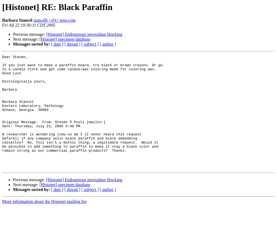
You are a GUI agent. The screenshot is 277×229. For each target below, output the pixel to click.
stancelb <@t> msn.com (55, 20)
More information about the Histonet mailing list (44, 224)
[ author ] (108, 44)
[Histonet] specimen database (64, 39)
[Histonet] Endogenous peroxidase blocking (84, 34)
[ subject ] (90, 44)
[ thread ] (72, 44)
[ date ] (57, 44)
